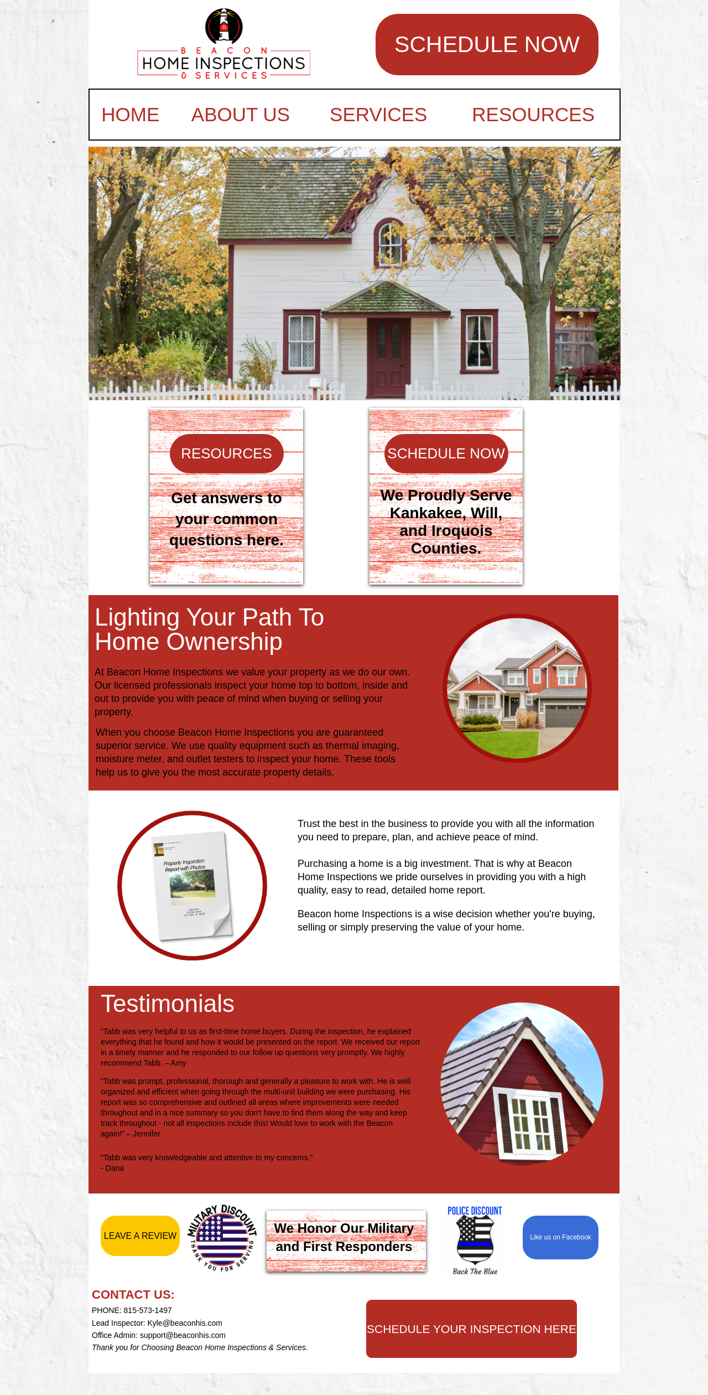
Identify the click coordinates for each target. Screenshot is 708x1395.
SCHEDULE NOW (487, 44)
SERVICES (378, 114)
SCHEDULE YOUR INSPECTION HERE (471, 1328)
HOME (130, 114)
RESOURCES (533, 114)
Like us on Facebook (560, 1237)
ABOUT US (240, 114)
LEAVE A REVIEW (140, 1236)
